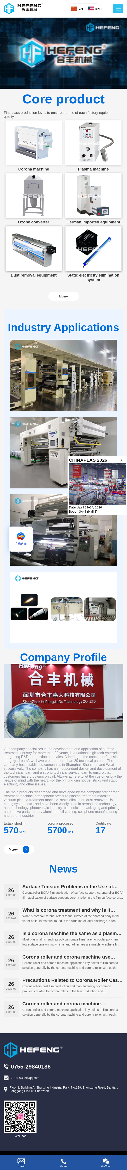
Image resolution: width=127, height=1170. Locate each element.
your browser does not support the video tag (63, 53)
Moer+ (63, 296)
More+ (19, 849)
